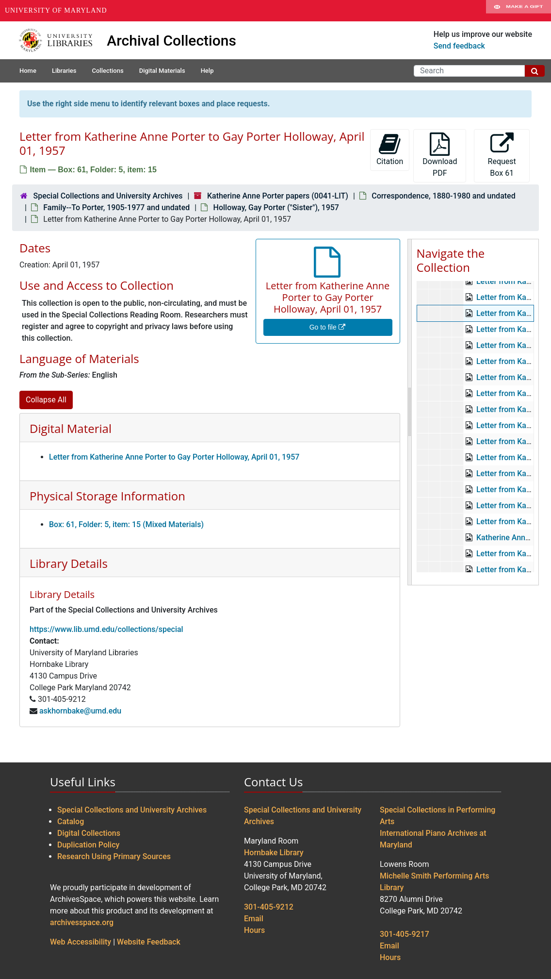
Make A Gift (518, 10)
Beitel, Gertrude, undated (496, 449)
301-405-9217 (404, 934)
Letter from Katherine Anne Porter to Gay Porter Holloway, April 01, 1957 (174, 457)
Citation (389, 149)
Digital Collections (88, 833)
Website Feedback (148, 941)
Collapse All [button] (46, 399)
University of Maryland (56, 10)
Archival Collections (171, 40)
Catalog (70, 821)
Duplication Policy (88, 844)
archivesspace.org (81, 922)
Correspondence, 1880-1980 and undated (443, 195)
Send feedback (459, 45)
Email (253, 918)
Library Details (69, 563)
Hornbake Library (274, 852)
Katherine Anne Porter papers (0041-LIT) (277, 195)
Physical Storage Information (107, 496)
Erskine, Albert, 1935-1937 (500, 545)
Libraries (64, 70)
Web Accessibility (80, 941)
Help (207, 70)
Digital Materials (162, 70)
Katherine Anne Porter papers (471, 289)
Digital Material (71, 428)
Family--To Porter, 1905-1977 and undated (116, 207)
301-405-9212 (268, 907)
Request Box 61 (502, 155)
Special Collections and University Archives (107, 195)
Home (27, 70)
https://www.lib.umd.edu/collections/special (106, 629)
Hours (254, 930)
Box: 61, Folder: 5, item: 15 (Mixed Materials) (126, 524)
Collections (107, 70)
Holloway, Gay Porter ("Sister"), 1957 (276, 207)
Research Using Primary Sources (114, 856)
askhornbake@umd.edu (80, 710)
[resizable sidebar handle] (410, 412)
